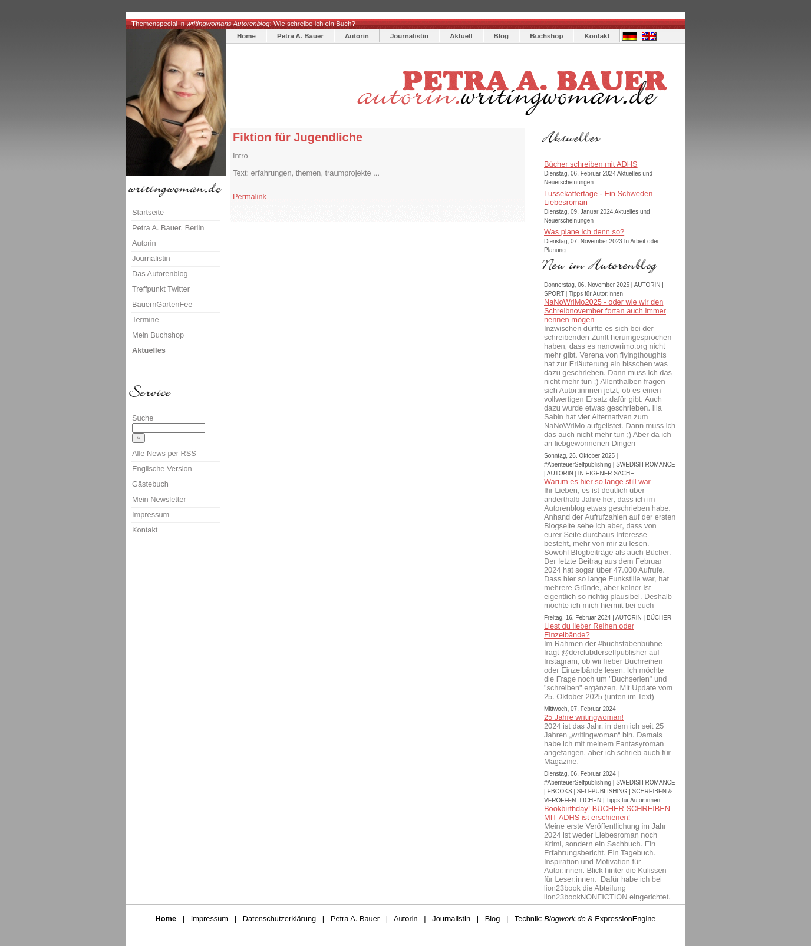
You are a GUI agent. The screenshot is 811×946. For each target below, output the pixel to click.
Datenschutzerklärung (279, 918)
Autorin (357, 35)
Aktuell (461, 35)
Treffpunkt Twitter (161, 289)
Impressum (150, 514)
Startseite (148, 212)
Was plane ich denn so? (584, 231)
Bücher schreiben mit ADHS (591, 164)
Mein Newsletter (159, 499)
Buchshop (546, 35)
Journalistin (409, 35)
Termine (145, 319)
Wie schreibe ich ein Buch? (314, 23)
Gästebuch (150, 483)
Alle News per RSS (164, 453)
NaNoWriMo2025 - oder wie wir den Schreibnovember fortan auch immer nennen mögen (605, 310)
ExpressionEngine (625, 918)
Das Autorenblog (160, 273)
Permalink (249, 196)
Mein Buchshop (158, 334)
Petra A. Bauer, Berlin (168, 227)
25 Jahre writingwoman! (584, 717)
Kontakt (596, 35)
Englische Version (162, 468)
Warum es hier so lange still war (597, 481)
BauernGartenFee (162, 304)
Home (246, 35)
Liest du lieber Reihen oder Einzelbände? (589, 630)
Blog (501, 35)
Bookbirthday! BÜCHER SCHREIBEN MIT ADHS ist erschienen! (607, 813)
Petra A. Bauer (300, 35)
